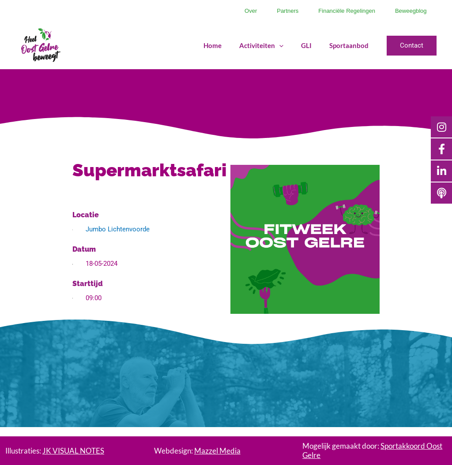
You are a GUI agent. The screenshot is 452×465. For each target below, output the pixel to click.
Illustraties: (54, 450)
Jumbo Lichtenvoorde (118, 229)
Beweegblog (407, 10)
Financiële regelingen (337, 10)
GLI (304, 45)
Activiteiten (259, 45)
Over (227, 10)
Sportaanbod (347, 45)
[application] (277, 45)
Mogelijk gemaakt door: (372, 450)
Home (211, 45)
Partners (271, 10)
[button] (412, 46)
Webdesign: (197, 450)
